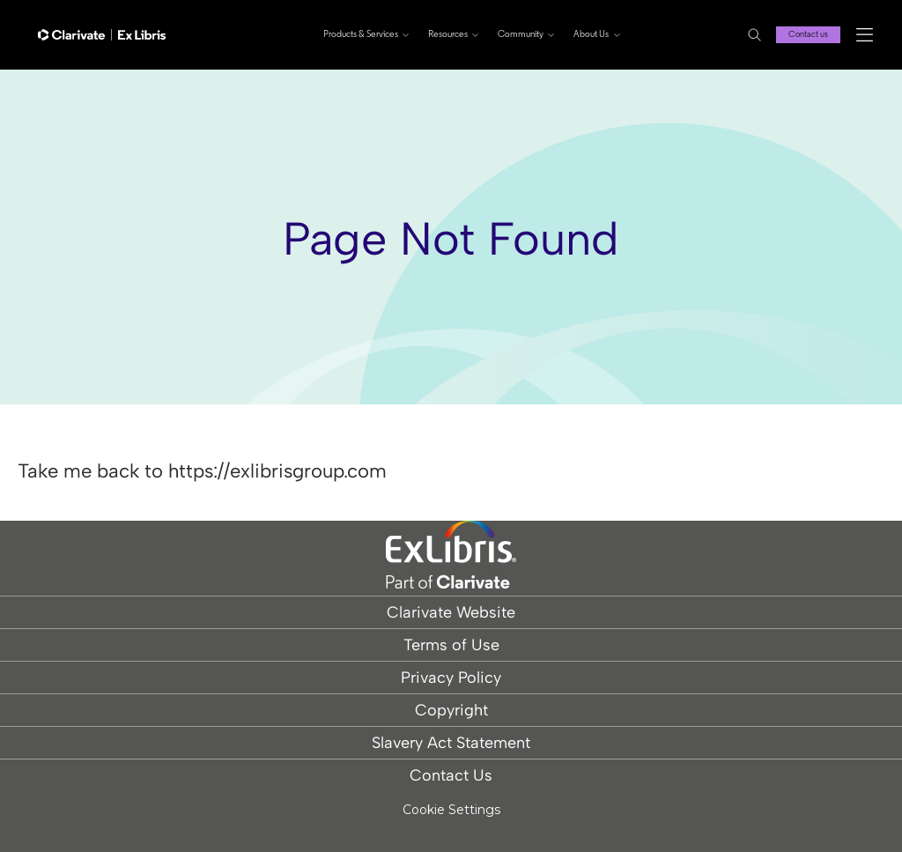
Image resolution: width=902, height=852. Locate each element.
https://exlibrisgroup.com (277, 471)
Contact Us (451, 775)
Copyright (451, 710)
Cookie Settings (451, 810)
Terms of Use (451, 645)
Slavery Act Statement (451, 742)
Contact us (808, 35)
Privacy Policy (451, 677)
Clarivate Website (451, 612)
